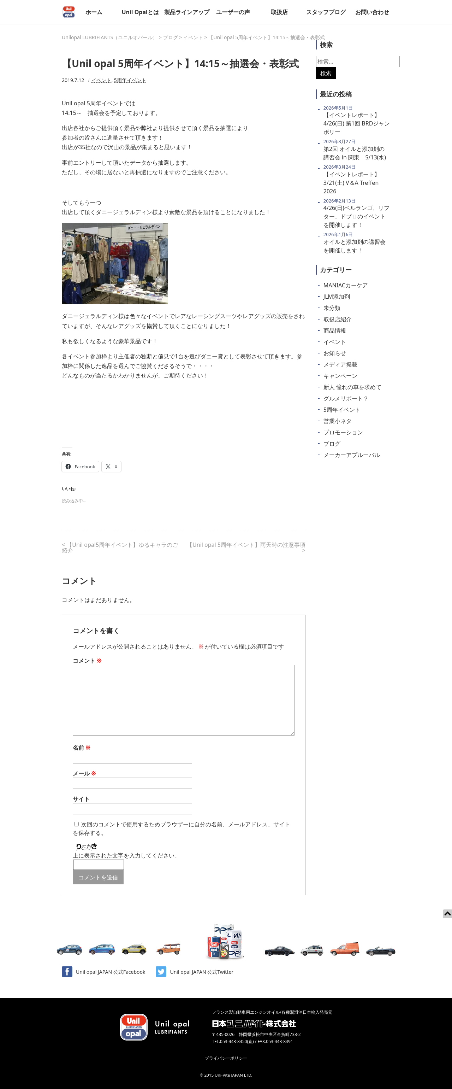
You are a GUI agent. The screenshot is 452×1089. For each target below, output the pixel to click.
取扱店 (279, 12)
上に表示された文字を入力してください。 (126, 855)
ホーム (93, 12)
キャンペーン (340, 376)
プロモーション (343, 432)
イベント (101, 80)
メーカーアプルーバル (351, 455)
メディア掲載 (340, 364)
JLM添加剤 (336, 296)
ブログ (331, 443)
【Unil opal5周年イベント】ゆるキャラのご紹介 (120, 547)
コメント (87, 660)
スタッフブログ (326, 12)
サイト (81, 799)
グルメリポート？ (346, 398)
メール (84, 773)
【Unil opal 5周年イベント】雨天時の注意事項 (246, 545)
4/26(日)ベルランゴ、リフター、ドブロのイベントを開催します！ (356, 216)
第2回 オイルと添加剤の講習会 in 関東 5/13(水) (354, 153)
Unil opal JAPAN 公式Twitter (194, 971)
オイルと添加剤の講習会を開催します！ (354, 246)
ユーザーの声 (233, 12)
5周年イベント (130, 80)
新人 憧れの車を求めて (352, 387)
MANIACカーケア (345, 285)
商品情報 (334, 330)
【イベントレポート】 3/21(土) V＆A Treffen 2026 (351, 182)
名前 (81, 747)
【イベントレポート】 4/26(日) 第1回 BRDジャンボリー (356, 123)
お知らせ (334, 353)
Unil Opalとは (140, 12)
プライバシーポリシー (226, 1058)
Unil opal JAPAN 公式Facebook (103, 971)
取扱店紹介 (337, 319)
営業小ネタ (337, 421)
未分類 (331, 308)
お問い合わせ (372, 12)
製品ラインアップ (186, 12)
